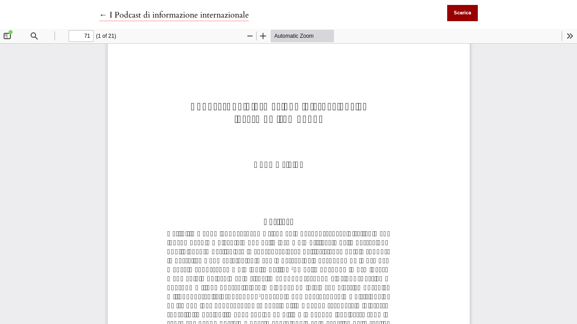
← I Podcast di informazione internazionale (174, 15)
